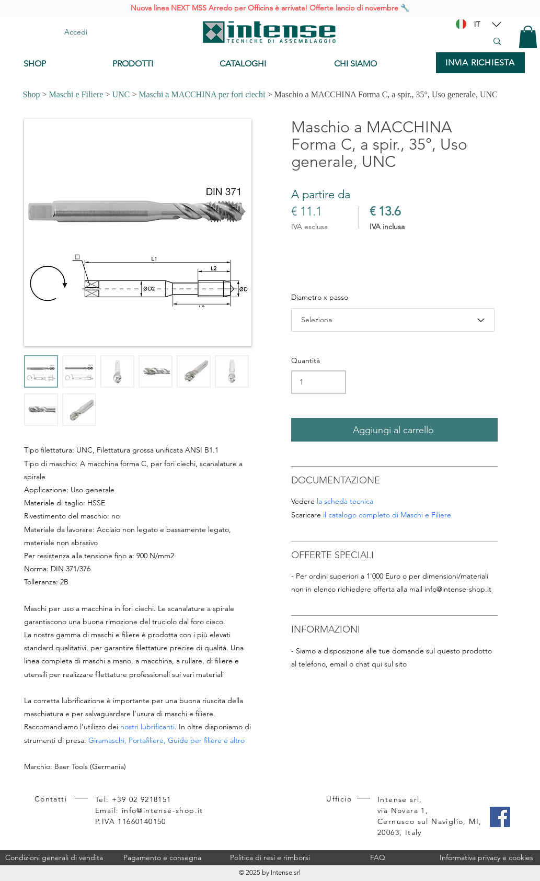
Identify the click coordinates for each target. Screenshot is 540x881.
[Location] (496, 24)
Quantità (305, 360)
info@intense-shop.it (457, 589)
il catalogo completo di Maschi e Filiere (387, 514)
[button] (528, 37)
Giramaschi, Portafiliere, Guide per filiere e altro (166, 740)
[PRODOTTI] (158, 63)
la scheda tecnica (345, 501)
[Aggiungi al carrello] (394, 430)
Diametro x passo (319, 297)
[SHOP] (60, 63)
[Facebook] (500, 817)
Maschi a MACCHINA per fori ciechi (202, 94)
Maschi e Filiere (76, 94)
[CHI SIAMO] (379, 63)
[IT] (477, 24)
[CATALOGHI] (268, 63)
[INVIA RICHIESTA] (480, 62)
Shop (31, 94)
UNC (121, 94)
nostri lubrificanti (147, 726)
